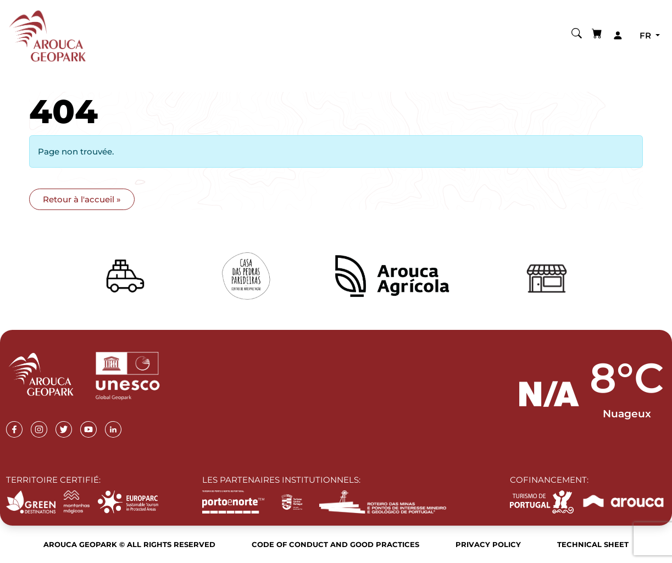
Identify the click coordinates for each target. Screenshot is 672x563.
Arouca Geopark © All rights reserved (129, 544)
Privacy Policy (488, 544)
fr (646, 35)
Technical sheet (593, 544)
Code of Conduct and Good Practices (335, 544)
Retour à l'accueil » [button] (82, 199)
